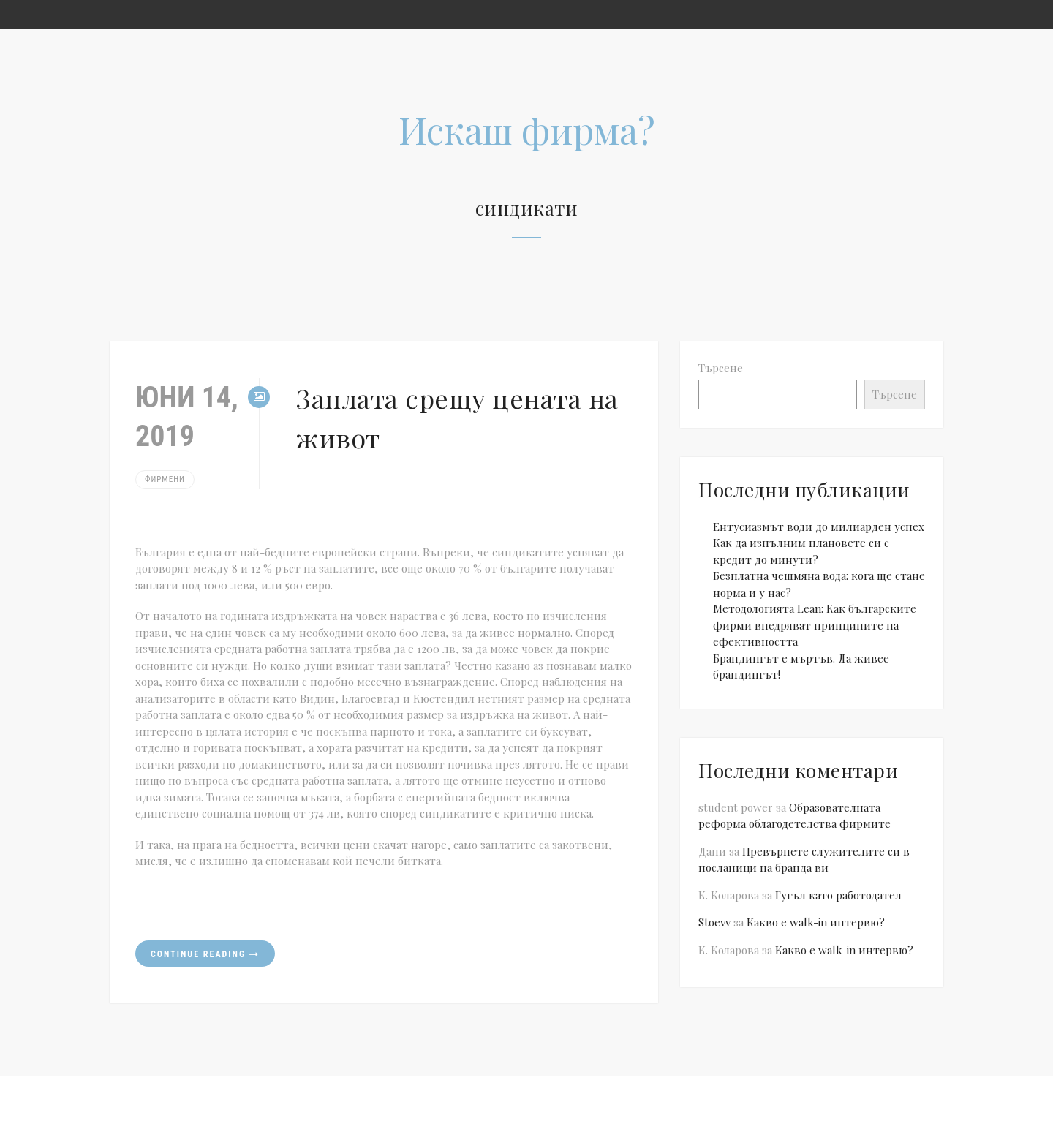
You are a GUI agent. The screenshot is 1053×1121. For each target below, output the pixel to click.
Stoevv (714, 922)
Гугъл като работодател (838, 895)
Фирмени (165, 479)
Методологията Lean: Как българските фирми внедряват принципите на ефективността (814, 625)
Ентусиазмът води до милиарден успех (818, 526)
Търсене (720, 368)
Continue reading (205, 954)
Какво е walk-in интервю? (816, 922)
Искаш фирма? (527, 129)
